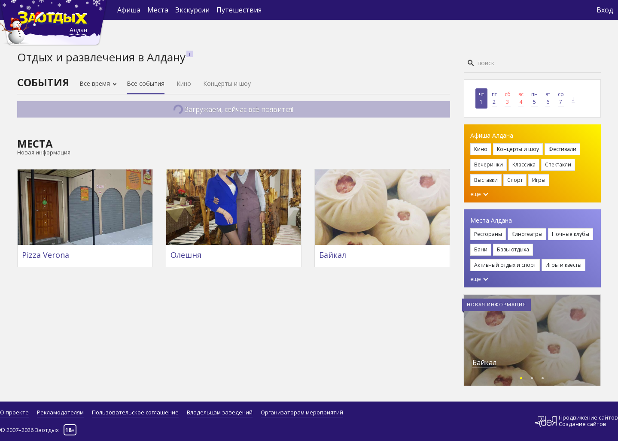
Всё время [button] (95, 83)
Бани (480, 249)
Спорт (515, 180)
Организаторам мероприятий (302, 412)
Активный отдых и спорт (505, 265)
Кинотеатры (526, 234)
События (43, 82)
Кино (184, 83)
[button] (521, 376)
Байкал (332, 255)
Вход (605, 10)
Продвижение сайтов (588, 417)
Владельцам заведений (220, 412)
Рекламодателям (60, 412)
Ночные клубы (570, 234)
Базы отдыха (513, 249)
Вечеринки (488, 164)
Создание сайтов (582, 424)
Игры (538, 180)
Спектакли (558, 164)
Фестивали (562, 149)
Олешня (185, 255)
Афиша (128, 10)
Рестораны (488, 234)
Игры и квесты (563, 265)
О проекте (14, 412)
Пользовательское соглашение (135, 412)
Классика (524, 164)
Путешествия (239, 10)
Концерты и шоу (227, 83)
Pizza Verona (45, 255)
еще (479, 194)
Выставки (486, 180)
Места (157, 10)
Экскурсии (192, 10)
